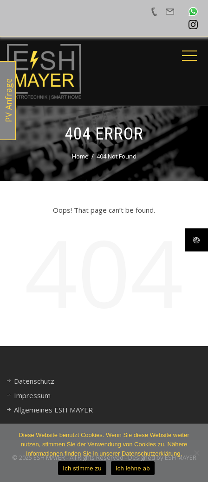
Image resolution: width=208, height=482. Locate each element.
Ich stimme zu (82, 468)
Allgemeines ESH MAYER (53, 409)
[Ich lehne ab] (196, 452)
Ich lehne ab (133, 468)
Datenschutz (34, 381)
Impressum (32, 395)
